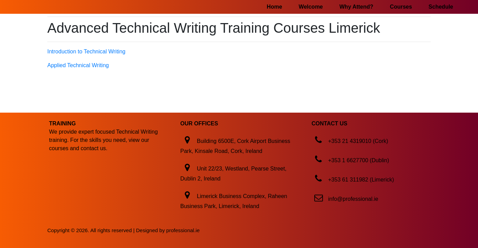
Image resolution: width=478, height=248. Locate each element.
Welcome (311, 7)
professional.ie (183, 230)
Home (274, 7)
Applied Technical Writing (78, 65)
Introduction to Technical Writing (86, 51)
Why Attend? (356, 7)
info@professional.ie (353, 199)
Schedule (441, 7)
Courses (401, 7)
